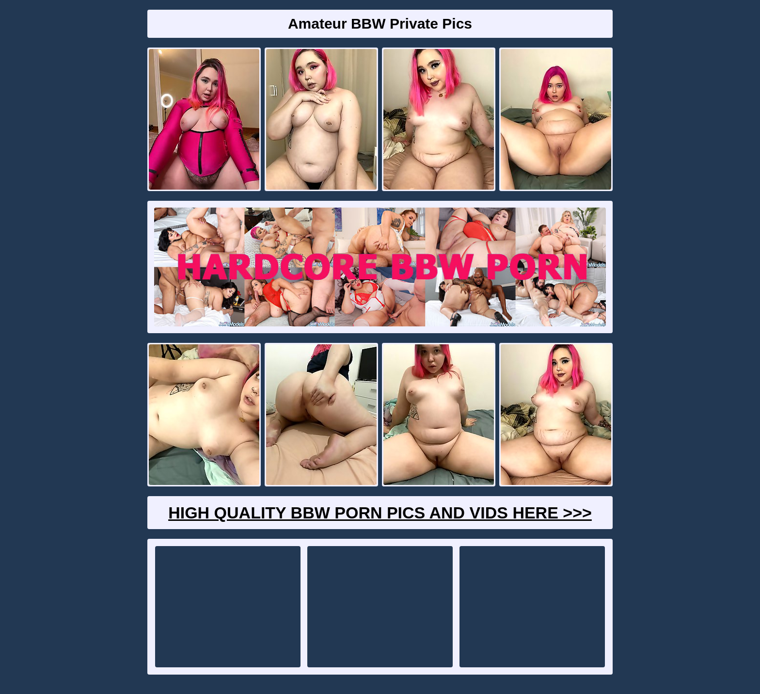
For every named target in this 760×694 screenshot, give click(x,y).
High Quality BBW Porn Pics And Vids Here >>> (380, 512)
